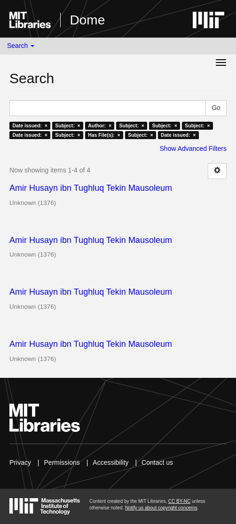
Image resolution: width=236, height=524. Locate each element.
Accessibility (110, 462)
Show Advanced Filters (193, 148)
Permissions (62, 462)
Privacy (20, 462)
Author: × (99, 125)
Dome (87, 20)
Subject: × (67, 125)
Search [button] (20, 45)
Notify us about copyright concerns (161, 507)
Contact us (157, 462)
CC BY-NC (179, 501)
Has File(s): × (104, 135)
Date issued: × (29, 125)
